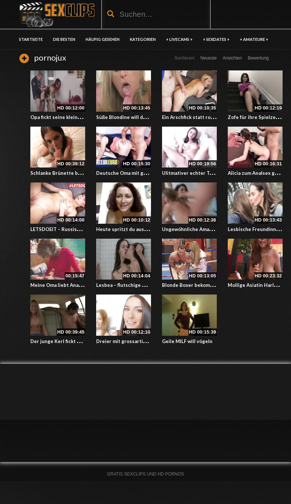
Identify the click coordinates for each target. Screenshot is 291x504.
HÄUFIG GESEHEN (103, 39)
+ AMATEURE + (254, 39)
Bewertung (258, 58)
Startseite (31, 39)
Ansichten (232, 58)
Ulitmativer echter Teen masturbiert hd (208, 173)
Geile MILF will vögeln (187, 341)
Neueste (208, 58)
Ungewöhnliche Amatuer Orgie (198, 229)
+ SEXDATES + (216, 39)
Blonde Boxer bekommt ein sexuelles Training (215, 285)
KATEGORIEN (143, 39)
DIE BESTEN (64, 39)
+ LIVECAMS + (179, 39)
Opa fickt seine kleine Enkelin (64, 117)
